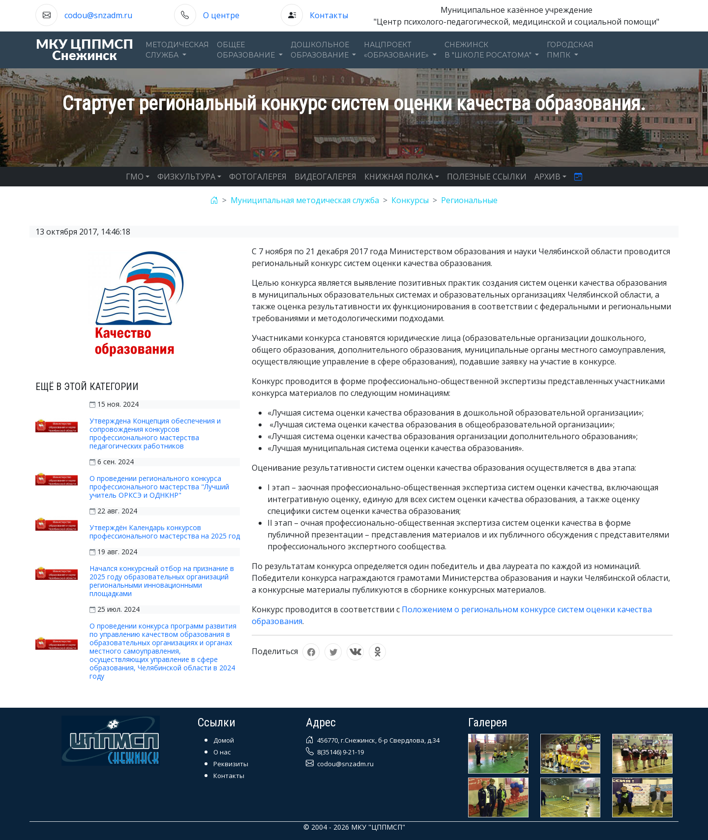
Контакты (329, 15)
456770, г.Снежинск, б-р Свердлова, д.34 (378, 740)
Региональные (469, 200)
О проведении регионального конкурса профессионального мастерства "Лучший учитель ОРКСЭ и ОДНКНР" (159, 487)
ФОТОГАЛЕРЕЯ (258, 176)
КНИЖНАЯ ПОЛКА (398, 176)
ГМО (135, 176)
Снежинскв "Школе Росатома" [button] (488, 50)
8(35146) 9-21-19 (340, 752)
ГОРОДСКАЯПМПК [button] (570, 50)
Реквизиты (230, 763)
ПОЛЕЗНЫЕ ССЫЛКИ (487, 176)
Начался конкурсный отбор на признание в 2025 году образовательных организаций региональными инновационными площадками (161, 581)
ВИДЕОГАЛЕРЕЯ (325, 176)
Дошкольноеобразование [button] (321, 50)
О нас (222, 752)
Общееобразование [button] (247, 50)
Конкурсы (410, 200)
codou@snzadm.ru (98, 15)
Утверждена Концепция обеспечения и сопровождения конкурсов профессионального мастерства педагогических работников (155, 433)
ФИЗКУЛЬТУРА (186, 176)
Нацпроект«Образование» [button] (397, 50)
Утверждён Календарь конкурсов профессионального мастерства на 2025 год (164, 531)
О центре (221, 15)
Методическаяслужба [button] (177, 50)
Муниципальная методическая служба (305, 200)
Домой (223, 740)
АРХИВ (547, 176)
